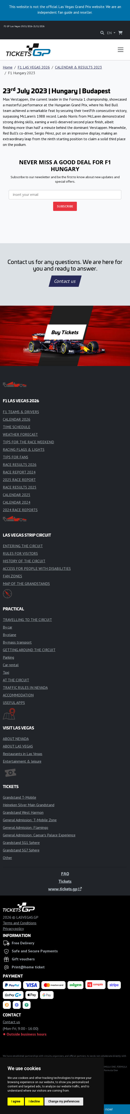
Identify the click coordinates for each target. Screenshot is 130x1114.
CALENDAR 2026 (16, 419)
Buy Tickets (65, 332)
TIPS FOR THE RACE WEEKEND (28, 442)
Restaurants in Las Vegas (22, 753)
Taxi (6, 672)
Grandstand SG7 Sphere (21, 850)
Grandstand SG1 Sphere (21, 842)
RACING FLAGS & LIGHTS (23, 449)
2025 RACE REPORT (19, 479)
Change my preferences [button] (63, 1101)
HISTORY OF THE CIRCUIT (24, 561)
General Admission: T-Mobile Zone (30, 820)
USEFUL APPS (14, 702)
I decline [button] (34, 1101)
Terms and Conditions (19, 923)
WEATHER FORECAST (20, 434)
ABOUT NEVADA (16, 738)
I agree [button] (15, 1101)
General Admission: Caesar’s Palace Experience (39, 835)
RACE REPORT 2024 (19, 472)
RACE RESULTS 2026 (19, 464)
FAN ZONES (12, 576)
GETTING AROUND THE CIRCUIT (29, 649)
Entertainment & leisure (22, 761)
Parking (8, 657)
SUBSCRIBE (65, 206)
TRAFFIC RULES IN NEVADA (25, 687)
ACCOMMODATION (18, 695)
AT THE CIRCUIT (16, 680)
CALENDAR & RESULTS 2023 (78, 67)
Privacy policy (13, 928)
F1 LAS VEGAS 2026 (34, 67)
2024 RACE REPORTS (20, 509)
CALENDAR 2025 (16, 494)
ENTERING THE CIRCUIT (23, 545)
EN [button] (110, 32)
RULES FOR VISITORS (20, 553)
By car (7, 627)
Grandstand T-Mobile (19, 797)
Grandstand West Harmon (23, 812)
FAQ (65, 873)
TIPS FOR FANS (15, 457)
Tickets (65, 881)
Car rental (11, 664)
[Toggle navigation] (120, 49)
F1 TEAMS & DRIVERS (21, 411)
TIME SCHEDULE (16, 426)
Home (7, 67)
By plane (9, 634)
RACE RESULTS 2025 (19, 487)
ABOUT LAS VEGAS (18, 746)
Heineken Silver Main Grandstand (28, 804)
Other (7, 857)
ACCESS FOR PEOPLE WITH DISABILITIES (37, 568)
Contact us (65, 281)
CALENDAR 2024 (16, 502)
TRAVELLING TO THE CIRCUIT (27, 619)
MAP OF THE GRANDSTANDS (26, 583)
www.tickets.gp (65, 889)
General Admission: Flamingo (25, 827)
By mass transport (17, 642)
